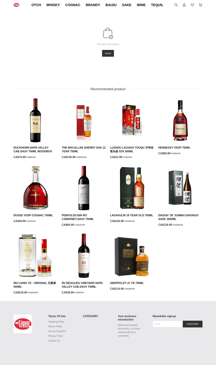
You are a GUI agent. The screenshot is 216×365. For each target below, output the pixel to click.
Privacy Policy (55, 336)
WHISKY (81, 5)
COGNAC (100, 5)
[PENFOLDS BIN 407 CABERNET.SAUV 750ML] (84, 196)
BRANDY (121, 5)
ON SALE (41, 5)
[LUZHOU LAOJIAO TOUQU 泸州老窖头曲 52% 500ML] (132, 128)
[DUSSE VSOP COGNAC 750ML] (36, 194)
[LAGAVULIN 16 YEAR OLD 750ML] (132, 194)
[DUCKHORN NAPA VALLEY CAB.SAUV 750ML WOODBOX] (36, 128)
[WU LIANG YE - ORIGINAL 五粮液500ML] (36, 264)
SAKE (154, 5)
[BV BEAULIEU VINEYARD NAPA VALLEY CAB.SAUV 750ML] (84, 264)
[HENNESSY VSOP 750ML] (180, 127)
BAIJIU (139, 5)
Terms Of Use (56, 316)
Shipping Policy (56, 321)
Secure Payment (56, 331)
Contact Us (53, 340)
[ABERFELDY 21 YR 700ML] (132, 262)
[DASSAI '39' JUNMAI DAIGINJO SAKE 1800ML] (180, 196)
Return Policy (55, 326)
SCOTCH (62, 5)
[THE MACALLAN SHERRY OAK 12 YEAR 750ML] (84, 128)
